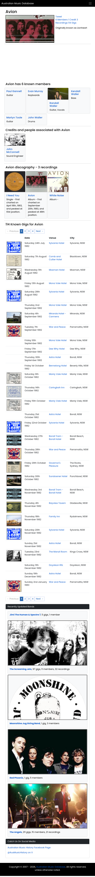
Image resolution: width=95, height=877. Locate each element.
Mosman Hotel (57, 269)
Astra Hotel (55, 357)
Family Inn (54, 516)
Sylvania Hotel (56, 243)
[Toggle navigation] (90, 3)
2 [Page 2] (25, 231)
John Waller (35, 117)
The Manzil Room (58, 551)
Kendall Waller (75, 93)
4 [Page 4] (32, 231)
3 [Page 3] (29, 231)
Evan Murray (35, 91)
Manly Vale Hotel (58, 374)
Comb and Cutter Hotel (55, 258)
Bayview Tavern (57, 503)
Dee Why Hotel (57, 348)
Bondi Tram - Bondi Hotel (56, 438)
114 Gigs (72, 22)
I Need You (12, 195)
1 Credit (72, 19)
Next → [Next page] (39, 231)
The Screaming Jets (21, 669)
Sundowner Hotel (58, 476)
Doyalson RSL (56, 565)
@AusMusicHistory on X (20, 852)
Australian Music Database (17, 3)
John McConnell (12, 150)
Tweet (58, 16)
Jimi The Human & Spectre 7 (25, 614)
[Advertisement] (47, 64)
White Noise (57, 195)
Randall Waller (54, 104)
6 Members (61, 19)
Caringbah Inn (56, 387)
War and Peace (57, 326)
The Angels (16, 832)
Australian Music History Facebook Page (29, 847)
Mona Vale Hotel (58, 283)
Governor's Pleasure (55, 464)
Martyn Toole (14, 117)
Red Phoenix (16, 777)
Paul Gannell (14, 91)
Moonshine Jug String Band (25, 723)
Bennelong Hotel (58, 365)
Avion (31, 195)
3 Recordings (66, 21)
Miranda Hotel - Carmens (57, 315)
